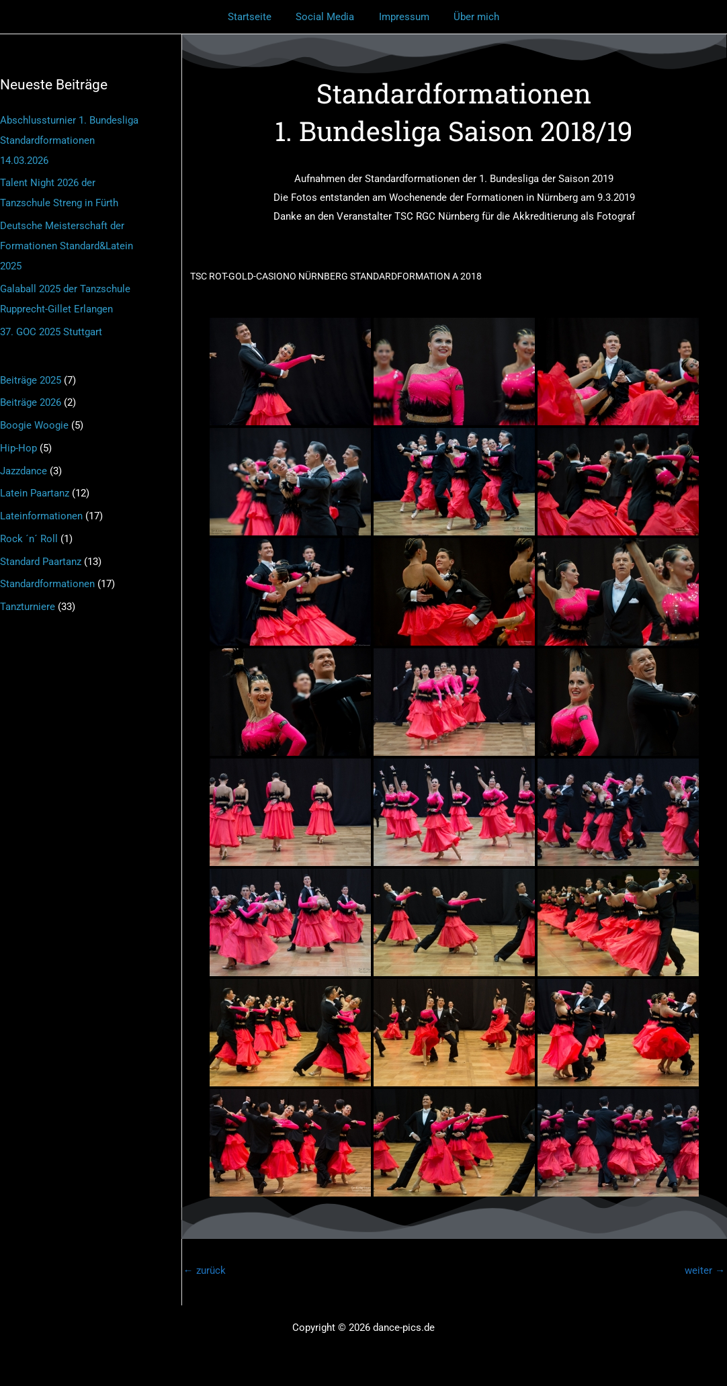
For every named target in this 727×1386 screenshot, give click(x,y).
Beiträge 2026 (30, 402)
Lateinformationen (41, 516)
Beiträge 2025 (30, 380)
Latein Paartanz (34, 493)
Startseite (256, 17)
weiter (705, 1270)
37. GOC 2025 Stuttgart (51, 332)
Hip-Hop (18, 448)
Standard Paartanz (40, 562)
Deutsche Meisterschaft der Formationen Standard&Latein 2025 (66, 246)
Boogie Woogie (34, 425)
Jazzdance (23, 471)
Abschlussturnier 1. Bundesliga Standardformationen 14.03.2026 (69, 140)
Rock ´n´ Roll (29, 539)
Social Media (327, 17)
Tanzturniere (27, 607)
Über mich (470, 17)
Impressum (402, 17)
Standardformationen (47, 584)
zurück (204, 1270)
